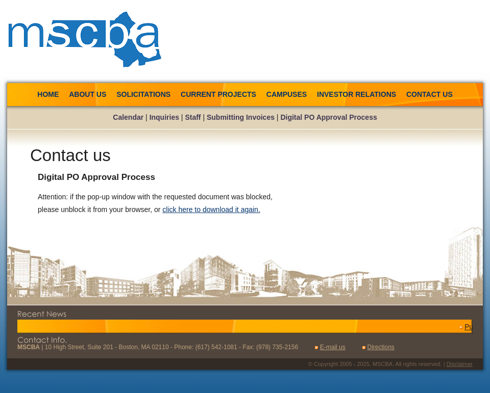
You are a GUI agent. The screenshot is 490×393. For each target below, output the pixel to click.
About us (87, 94)
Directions (380, 347)
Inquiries (164, 117)
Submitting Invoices (241, 117)
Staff (193, 117)
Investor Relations (356, 94)
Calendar (128, 117)
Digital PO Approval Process (328, 117)
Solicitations (144, 94)
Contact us (429, 94)
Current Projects (218, 94)
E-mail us (333, 347)
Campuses (286, 94)
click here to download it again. (211, 209)
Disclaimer (460, 364)
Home (48, 94)
